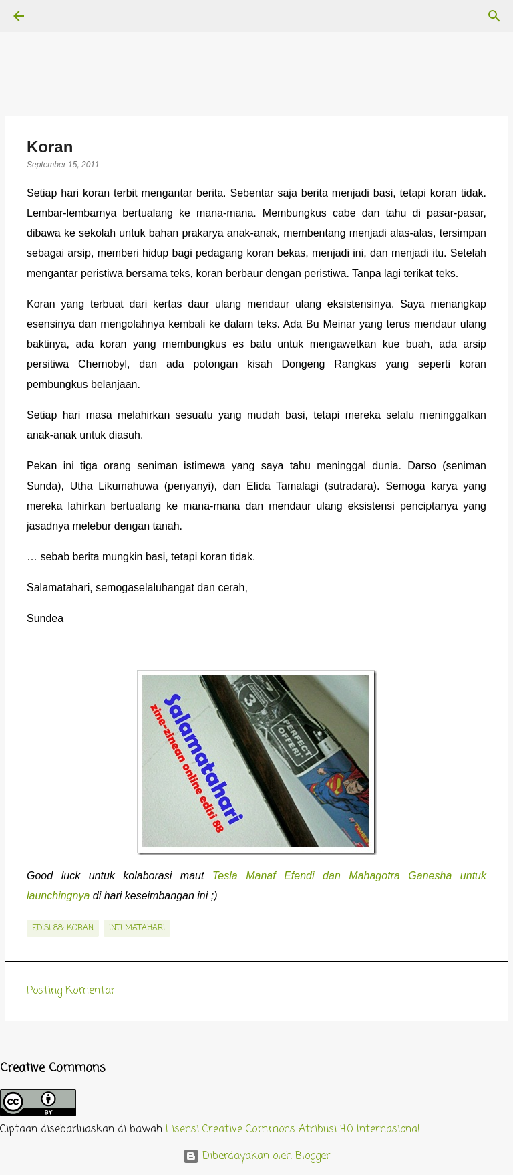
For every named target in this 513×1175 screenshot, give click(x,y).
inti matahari (137, 928)
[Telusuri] (56, 16)
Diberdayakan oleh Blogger (257, 1156)
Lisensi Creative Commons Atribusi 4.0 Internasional (293, 1129)
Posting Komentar (71, 991)
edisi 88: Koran (63, 928)
